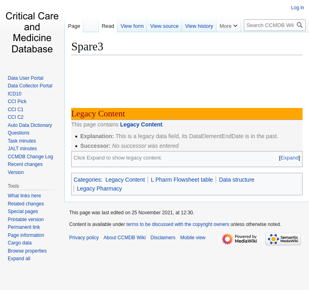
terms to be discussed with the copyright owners (177, 224)
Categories (87, 179)
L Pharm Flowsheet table (182, 179)
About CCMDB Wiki (124, 237)
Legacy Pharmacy (99, 188)
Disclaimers (162, 237)
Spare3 (87, 46)
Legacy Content (141, 124)
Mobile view (193, 237)
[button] (19, 258)
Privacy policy (84, 237)
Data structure (236, 179)
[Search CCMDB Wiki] (275, 25)
